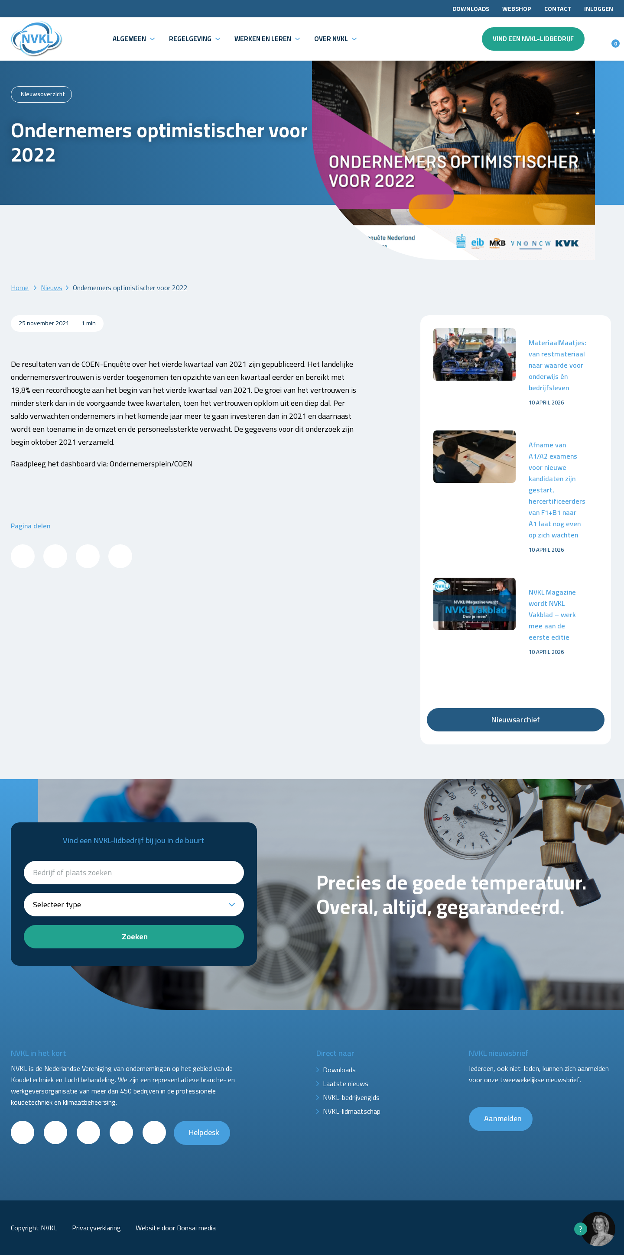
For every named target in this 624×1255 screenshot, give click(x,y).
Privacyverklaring (96, 1227)
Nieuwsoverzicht (43, 94)
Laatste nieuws (345, 1083)
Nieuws (51, 287)
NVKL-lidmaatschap (351, 1111)
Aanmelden (503, 1118)
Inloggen (598, 8)
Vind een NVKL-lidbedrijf (533, 38)
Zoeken (135, 936)
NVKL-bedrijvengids (351, 1097)
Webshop (516, 8)
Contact (557, 8)
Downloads (470, 8)
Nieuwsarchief (515, 719)
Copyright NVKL (34, 1227)
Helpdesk (204, 1132)
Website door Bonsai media (176, 1227)
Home (20, 287)
